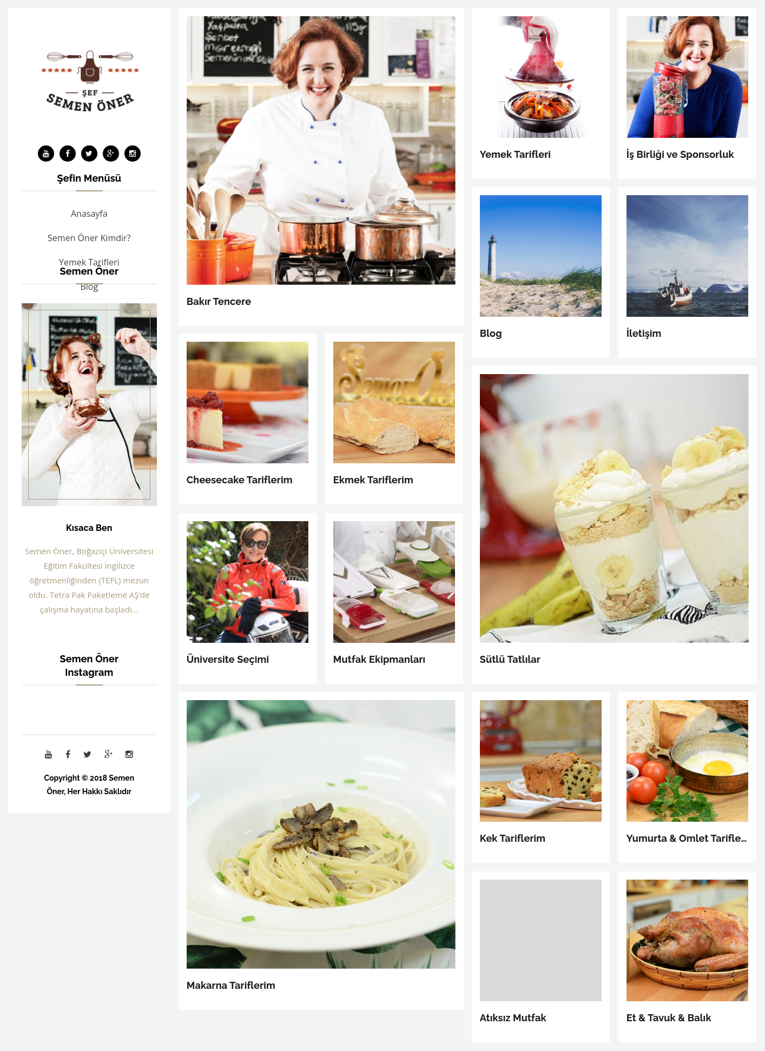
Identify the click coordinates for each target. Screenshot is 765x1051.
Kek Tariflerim (513, 838)
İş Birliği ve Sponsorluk (680, 154)
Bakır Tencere (219, 301)
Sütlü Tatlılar (510, 659)
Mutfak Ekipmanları (379, 659)
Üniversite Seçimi (228, 659)
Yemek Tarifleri (515, 154)
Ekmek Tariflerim (373, 479)
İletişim (644, 333)
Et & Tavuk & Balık (668, 1017)
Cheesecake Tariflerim (240, 479)
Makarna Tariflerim (231, 985)
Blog (491, 333)
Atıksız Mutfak (513, 1017)
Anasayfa (89, 213)
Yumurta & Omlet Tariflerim (687, 838)
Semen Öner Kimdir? (89, 238)
